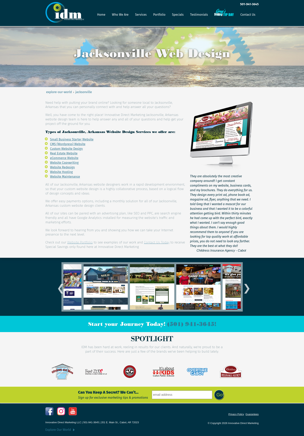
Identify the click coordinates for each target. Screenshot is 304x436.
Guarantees (252, 414)
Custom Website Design (66, 149)
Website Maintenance (65, 176)
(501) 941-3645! (191, 323)
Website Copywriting (64, 162)
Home (101, 14)
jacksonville (83, 92)
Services (141, 14)
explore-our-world (59, 92)
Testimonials (199, 14)
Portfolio (159, 14)
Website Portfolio (80, 242)
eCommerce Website (64, 158)
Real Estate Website (64, 153)
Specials (178, 14)
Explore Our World (58, 430)
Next (245, 287)
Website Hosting (61, 172)
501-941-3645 (249, 4)
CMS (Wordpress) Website (68, 144)
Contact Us (247, 14)
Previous (59, 287)
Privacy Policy (236, 414)
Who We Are (120, 14)
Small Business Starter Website (71, 139)
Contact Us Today (156, 242)
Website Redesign (62, 167)
